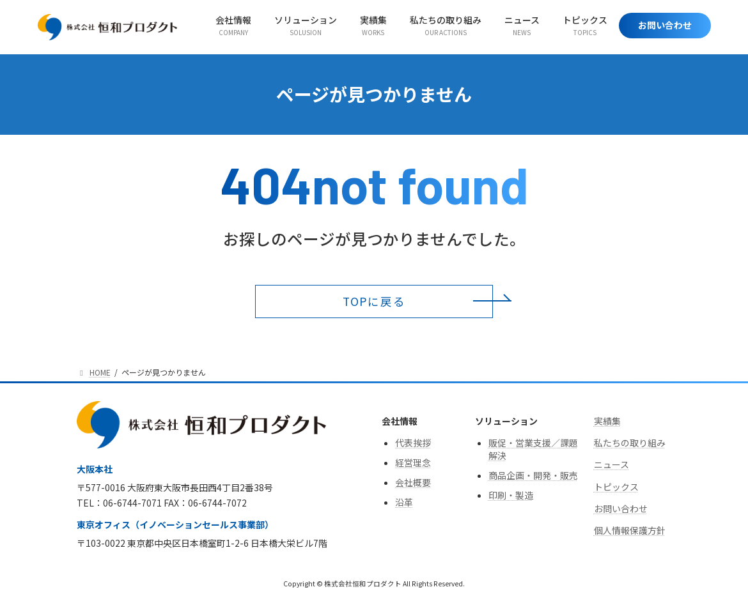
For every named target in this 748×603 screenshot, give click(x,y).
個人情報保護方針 (630, 530)
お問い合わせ (621, 508)
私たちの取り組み (630, 442)
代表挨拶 (413, 442)
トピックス (616, 486)
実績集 (607, 421)
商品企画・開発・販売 (533, 475)
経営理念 (413, 462)
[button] (374, 301)
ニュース (611, 465)
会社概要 (413, 482)
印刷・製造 (510, 495)
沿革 (404, 502)
